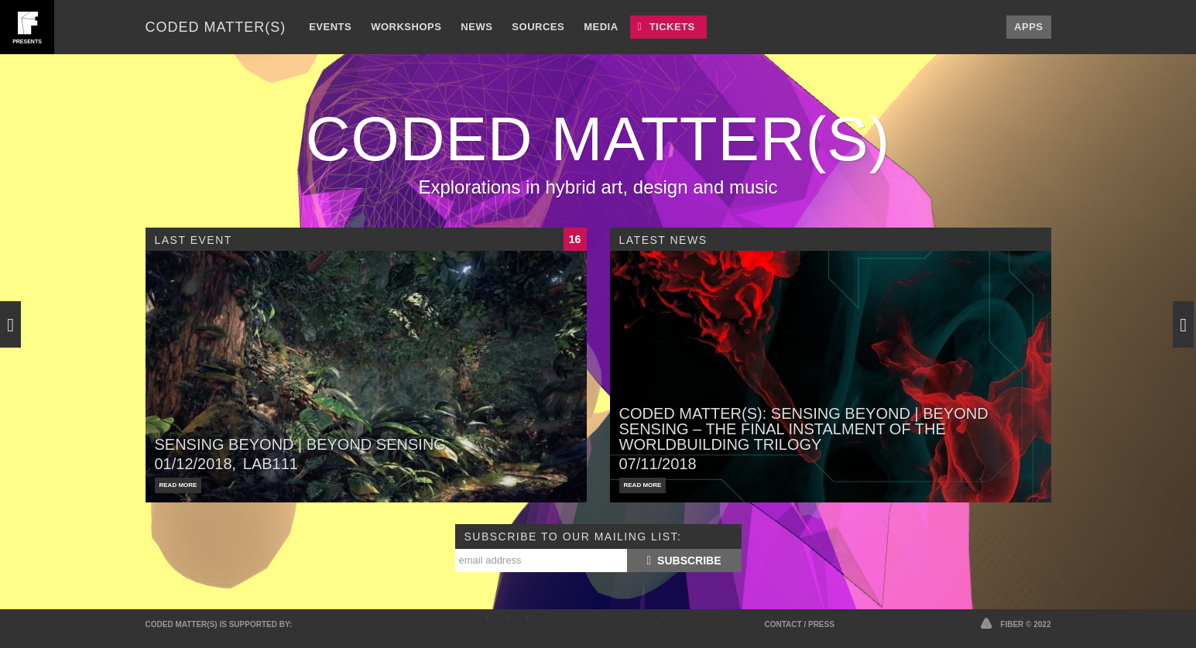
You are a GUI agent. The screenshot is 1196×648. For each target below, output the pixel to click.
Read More (178, 485)
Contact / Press (799, 624)
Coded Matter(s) (216, 27)
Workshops (406, 27)
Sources (538, 27)
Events (330, 27)
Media (601, 27)
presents (27, 41)
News (476, 27)
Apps (1028, 27)
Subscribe (683, 560)
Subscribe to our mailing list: (573, 536)
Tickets (672, 27)
